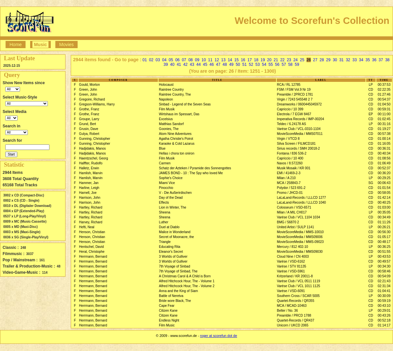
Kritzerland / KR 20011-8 (295, 276)
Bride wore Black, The (175, 301)
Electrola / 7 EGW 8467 (294, 114)
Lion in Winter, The (172, 207)
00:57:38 (384, 134)
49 (231, 64)
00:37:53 (384, 84)
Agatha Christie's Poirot (176, 138)
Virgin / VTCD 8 (288, 138)
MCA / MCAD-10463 (292, 305)
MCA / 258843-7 (289, 183)
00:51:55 (384, 251)
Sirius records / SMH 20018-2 (298, 148)
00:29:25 (384, 178)
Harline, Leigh (89, 188)
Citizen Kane (168, 310)
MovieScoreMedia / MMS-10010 (300, 232)
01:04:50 (384, 104)
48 (225, 64)
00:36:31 (384, 148)
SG (370, 183)
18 (256, 60)
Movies (66, 44)
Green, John (88, 89)
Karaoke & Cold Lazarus (176, 143)
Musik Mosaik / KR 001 (293, 168)
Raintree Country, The (175, 94)
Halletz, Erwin (89, 168)
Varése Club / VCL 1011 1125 (298, 286)
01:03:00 (384, 207)
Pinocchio (166, 188)
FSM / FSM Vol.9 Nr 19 (294, 89)
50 (238, 64)
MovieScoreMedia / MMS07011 (300, 134)
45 (205, 64)
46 (212, 64)
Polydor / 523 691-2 (291, 188)
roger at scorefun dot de (218, 336)
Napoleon (166, 99)
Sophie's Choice (170, 178)
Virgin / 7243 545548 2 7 (295, 99)
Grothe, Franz (89, 109)
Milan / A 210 (286, 178)
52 (251, 64)
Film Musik (167, 109)
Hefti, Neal (86, 227)
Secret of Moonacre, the (176, 237)
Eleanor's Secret (171, 251)
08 (190, 60)
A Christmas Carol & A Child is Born (185, 276)
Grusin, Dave (88, 129)
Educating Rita (169, 247)
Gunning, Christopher (94, 138)
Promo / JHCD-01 (290, 192)
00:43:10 (384, 305)
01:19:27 (384, 129)
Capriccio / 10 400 (290, 158)
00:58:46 (384, 271)
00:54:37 (384, 99)
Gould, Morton (89, 84)
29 (328, 60)
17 (249, 60)
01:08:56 (384, 158)
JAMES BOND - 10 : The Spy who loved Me (191, 173)
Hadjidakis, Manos (92, 148)
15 (236, 60)
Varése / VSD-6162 (291, 261)
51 (244, 64)
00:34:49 (384, 217)
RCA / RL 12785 (289, 84)
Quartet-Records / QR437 (295, 320)
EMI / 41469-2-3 (289, 173)
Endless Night (169, 320)
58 (290, 64)
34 (361, 60)
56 (277, 64)
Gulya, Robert (89, 134)
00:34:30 (384, 266)
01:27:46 (384, 94)
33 (354, 60)
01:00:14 (384, 138)
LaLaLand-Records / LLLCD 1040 (301, 202)
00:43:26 (384, 315)
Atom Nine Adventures (175, 134)
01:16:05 (384, 143)
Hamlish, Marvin (91, 173)
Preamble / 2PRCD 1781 (295, 94)
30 (335, 60)
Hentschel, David (91, 247)
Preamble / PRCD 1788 (294, 315)
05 (171, 60)
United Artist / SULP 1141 (295, 227)
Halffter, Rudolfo (91, 163)
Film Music (167, 325)
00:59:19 (384, 301)
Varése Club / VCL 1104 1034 (298, 217)
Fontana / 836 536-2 (292, 153)
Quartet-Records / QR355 (295, 301)
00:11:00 (384, 114)
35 (367, 60)
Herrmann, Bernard (93, 256)
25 (302, 60)
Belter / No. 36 (287, 310)
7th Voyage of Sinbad (174, 266)
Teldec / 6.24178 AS (291, 124)
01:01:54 (384, 188)
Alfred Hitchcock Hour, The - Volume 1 (186, 281)
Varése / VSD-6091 (291, 291)
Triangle (165, 242)
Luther (163, 222)
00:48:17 (384, 242)
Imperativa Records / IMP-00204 (300, 119)
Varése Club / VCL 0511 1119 (298, 281)
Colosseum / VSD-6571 (294, 207)
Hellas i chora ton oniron (176, 153)
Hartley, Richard (90, 207)
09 (197, 60)
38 (387, 60)
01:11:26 (384, 222)
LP (371, 84)
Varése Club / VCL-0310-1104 (299, 129)
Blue (162, 148)
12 (217, 60)
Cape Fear (166, 305)
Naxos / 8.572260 (290, 163)
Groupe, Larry (89, 119)
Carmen (165, 163)
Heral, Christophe (91, 251)
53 (257, 64)
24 (295, 60)
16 (243, 60)
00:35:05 (384, 212)
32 (348, 60)
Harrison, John (89, 197)
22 (282, 60)
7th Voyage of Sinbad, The (178, 271)
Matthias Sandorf (171, 124)
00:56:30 (384, 232)
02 (151, 60)
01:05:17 (384, 237)
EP (370, 114)
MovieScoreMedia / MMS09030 (300, 251)
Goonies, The (168, 129)
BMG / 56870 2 (288, 222)
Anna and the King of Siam (178, 291)
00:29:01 (384, 310)
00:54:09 (384, 276)
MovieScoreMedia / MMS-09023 (300, 242)
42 (185, 64)
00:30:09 (384, 296)
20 (269, 60)
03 (158, 60)
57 (284, 64)
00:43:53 (384, 256)
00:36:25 (384, 247)
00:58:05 (384, 192)
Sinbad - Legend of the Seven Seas (185, 104)
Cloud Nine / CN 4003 (293, 256)
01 (144, 60)
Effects (164, 202)
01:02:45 (384, 119)
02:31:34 (384, 286)
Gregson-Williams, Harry (97, 104)
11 (210, 60)
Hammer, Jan (88, 183)
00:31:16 (384, 124)
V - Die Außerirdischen (175, 192)
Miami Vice (167, 183)
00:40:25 (384, 202)
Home (15, 44)
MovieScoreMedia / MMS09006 (300, 237)
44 (198, 64)
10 (203, 60)
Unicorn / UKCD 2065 (293, 325)
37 (381, 60)
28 (322, 60)
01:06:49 (384, 163)
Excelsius (166, 119)
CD (370, 89)
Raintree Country (171, 89)
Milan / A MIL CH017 (292, 212)
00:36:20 (384, 173)
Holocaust (166, 84)
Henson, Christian (92, 232)
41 (179, 64)
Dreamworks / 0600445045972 (299, 104)
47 (218, 64)
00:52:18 (384, 320)
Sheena (164, 212)
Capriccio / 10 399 (290, 109)
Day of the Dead (170, 197)
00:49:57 (384, 261)
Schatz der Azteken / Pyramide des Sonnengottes (195, 168)
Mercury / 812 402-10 (292, 247)
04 (164, 60)
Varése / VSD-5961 (291, 271)
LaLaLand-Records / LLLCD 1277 (301, 197)
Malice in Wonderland (174, 232)
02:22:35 (384, 89)
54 (264, 64)
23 (289, 60)
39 (165, 64)
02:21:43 (384, 281)
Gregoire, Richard (92, 99)
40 (172, 64)
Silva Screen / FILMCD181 (296, 143)
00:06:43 (384, 183)
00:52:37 (384, 168)
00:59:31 (384, 109)
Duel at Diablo (169, 227)
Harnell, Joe (87, 192)
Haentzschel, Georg (93, 158)
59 (297, 64)
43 (192, 64)
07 (184, 60)
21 (276, 60)
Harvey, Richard (90, 222)
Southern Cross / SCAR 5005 (298, 296)
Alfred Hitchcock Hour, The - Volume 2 (186, 286)
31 (341, 60)
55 (271, 64)
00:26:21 (384, 227)
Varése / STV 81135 (291, 266)
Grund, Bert (87, 124)
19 (263, 60)
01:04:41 (384, 291)
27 (315, 60)
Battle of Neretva (171, 296)
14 (230, 60)
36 (374, 60)
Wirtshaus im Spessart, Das (179, 114)
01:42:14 (384, 197)
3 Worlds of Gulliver (173, 256)
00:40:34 (384, 153)
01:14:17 (384, 325)
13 (223, 60)
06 (177, 60)
